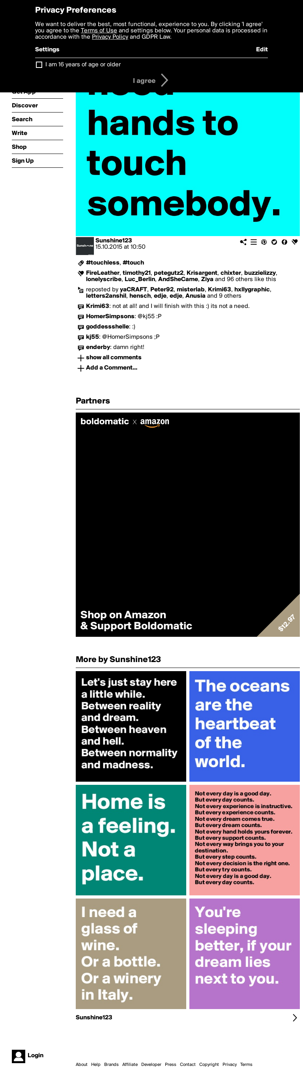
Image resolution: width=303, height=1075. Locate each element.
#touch (133, 263)
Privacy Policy (110, 37)
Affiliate (130, 1064)
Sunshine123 (113, 241)
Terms (246, 1064)
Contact (188, 1064)
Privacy (230, 1064)
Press (170, 1064)
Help (96, 1064)
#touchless (103, 263)
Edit (262, 50)
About (82, 1064)
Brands (111, 1064)
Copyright (209, 1064)
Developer (151, 1064)
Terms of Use (99, 31)
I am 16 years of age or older (83, 65)
